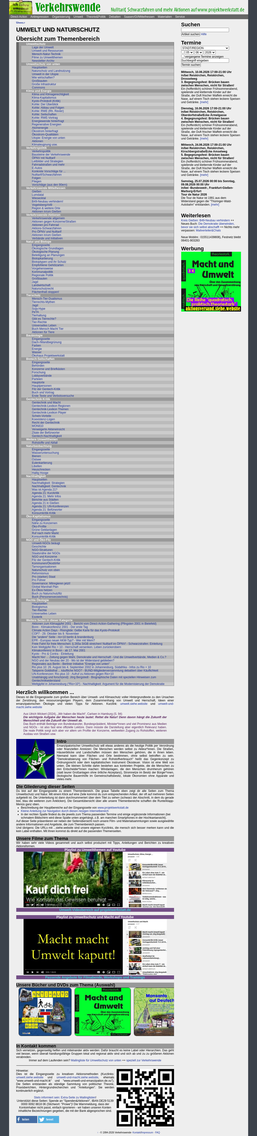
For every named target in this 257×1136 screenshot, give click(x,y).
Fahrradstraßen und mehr (48, 164)
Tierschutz (33, 295)
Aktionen (37, 141)
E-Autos (37, 168)
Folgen (36, 178)
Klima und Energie (38, 91)
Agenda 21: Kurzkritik (45, 493)
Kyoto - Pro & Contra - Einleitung (53, 653)
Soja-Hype (38, 308)
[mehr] (204, 102)
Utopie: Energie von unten (48, 138)
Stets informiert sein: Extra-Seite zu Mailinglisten (64, 1097)
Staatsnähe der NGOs (46, 553)
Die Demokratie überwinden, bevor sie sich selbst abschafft (208, 225)
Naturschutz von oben (46, 570)
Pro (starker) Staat (43, 576)
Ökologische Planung (45, 251)
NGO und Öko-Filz (38, 540)
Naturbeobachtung (39, 446)
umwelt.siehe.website (134, 703)
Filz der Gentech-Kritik (46, 389)
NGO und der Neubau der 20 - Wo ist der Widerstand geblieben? (73, 660)
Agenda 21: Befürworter (47, 509)
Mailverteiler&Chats (208, 230)
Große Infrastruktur (44, 84)
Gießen (36, 191)
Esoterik (37, 617)
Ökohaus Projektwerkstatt (48, 355)
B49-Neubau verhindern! (47, 201)
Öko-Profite (39, 526)
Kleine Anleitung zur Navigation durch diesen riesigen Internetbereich (65, 811)
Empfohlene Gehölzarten (48, 265)
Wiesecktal (39, 198)
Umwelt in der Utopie (45, 74)
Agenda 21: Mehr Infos (46, 496)
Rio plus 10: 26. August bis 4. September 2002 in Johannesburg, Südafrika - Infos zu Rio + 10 (91, 667)
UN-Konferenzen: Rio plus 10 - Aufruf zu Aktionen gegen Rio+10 (73, 674)
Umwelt (78, 16)
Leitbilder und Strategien (47, 161)
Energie (37, 349)
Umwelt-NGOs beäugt (46, 543)
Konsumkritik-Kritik (44, 513)
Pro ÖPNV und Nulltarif (46, 231)
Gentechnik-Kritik (38, 399)
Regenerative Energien (46, 124)
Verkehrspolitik (36, 148)
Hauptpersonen (42, 385)
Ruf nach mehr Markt (45, 533)
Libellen (37, 466)
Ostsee (36, 459)
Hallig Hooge (40, 473)
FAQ (157, 1132)
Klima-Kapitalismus (44, 97)
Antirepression (39, 16)
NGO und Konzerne (44, 556)
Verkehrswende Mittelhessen (46, 188)
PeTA (35, 312)
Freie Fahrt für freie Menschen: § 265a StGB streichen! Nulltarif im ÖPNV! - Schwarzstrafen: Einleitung (97, 643)
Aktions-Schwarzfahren (46, 228)
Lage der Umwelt (43, 47)
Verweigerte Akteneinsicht (48, 429)
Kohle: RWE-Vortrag (45, 117)
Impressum (147, 1132)
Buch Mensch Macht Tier (48, 328)
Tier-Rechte (39, 322)
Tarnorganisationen (44, 566)
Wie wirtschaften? (43, 77)
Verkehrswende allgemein (48, 218)
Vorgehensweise (42, 268)
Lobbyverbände (42, 375)
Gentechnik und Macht (46, 402)
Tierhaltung (39, 315)
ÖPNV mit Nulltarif (43, 158)
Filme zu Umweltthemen (47, 57)
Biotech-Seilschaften (40, 359)
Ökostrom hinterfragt (45, 131)
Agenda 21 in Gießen (45, 503)
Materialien (165, 16)
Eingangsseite (41, 245)
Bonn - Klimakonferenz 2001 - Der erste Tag (60, 627)
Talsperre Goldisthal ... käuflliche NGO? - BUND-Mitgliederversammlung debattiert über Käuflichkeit (95, 670)
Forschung (39, 372)
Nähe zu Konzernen (44, 523)
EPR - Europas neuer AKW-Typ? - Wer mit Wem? (63, 640)
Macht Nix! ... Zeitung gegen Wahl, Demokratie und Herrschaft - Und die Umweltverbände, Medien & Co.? (99, 657)
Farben (36, 345)
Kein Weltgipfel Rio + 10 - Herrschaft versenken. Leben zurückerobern (76, 647)
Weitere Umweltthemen (42, 439)
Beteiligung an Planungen (48, 255)
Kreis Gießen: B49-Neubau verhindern (205, 220)
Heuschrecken (41, 469)
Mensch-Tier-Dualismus (47, 298)
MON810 (38, 426)
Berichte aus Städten (45, 499)
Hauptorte (38, 382)
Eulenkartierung (42, 462)
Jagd (35, 282)
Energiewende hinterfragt (48, 121)
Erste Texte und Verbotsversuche (53, 395)
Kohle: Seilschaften (44, 114)
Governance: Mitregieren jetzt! (51, 583)
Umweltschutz (36, 44)
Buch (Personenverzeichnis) (50, 597)
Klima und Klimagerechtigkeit (50, 94)
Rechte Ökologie (37, 600)
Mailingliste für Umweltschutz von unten (96, 1060)
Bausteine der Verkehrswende (51, 154)
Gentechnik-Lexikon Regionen (51, 406)
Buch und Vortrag (43, 392)
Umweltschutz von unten (43, 64)
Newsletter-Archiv (43, 60)
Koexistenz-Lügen (43, 419)
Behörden (38, 365)
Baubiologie (34, 335)
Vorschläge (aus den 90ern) (49, 184)
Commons (38, 87)
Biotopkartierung (42, 258)
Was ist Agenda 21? (44, 489)
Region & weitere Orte (46, 208)
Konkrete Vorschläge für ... (49, 171)
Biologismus (40, 607)
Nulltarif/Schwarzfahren (47, 174)
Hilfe (204, 34)
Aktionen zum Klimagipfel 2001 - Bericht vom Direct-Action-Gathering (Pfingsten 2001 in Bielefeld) (94, 623)
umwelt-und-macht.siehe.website (77, 1077)
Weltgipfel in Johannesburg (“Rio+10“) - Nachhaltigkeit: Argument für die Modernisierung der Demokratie (98, 684)
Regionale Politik (42, 275)
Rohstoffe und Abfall (45, 442)
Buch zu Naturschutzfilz (47, 593)
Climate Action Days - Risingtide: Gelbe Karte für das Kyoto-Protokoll (76, 630)
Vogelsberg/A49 (42, 205)
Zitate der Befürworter (46, 432)
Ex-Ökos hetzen (42, 590)
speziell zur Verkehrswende (143, 1060)
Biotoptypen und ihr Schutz (49, 261)
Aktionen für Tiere (43, 332)
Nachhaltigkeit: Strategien (48, 483)
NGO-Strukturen (42, 550)
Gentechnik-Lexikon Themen (50, 409)
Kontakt (137, 1132)
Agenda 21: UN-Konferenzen (50, 506)
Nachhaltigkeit (36, 476)
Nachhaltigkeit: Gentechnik (49, 486)
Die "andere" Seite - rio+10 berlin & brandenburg (63, 637)
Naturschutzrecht (43, 288)
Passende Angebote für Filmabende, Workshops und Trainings (95, 977)
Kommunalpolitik (42, 272)
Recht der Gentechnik (46, 422)
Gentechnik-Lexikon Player (49, 412)
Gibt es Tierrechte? (44, 318)
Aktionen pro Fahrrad (45, 225)
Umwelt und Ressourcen (47, 50)
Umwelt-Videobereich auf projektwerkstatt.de (95, 910)
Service (180, 16)
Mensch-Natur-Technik (46, 54)
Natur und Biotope (38, 241)
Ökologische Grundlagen (48, 248)
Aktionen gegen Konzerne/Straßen (54, 221)
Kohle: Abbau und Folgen (48, 107)
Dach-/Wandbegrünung (47, 342)
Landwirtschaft (41, 285)
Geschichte (39, 546)
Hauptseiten (39, 67)
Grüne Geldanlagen (44, 530)
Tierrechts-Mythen (43, 302)
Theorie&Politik (96, 16)
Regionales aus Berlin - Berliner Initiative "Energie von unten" (71, 664)
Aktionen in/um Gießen (46, 211)
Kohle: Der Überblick (45, 104)
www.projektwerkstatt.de (113, 807)
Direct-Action (19, 16)
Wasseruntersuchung (45, 452)
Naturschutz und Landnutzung (51, 71)
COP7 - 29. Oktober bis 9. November (55, 633)
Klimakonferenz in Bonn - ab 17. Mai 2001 (58, 650)
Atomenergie (40, 127)
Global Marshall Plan (45, 586)
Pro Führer (39, 580)
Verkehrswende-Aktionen (43, 215)
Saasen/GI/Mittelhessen (139, 16)
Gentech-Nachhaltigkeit (47, 436)
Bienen (36, 456)
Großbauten (39, 81)
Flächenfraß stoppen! (45, 292)
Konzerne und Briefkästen (48, 369)
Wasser (37, 352)
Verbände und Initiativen (47, 238)
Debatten (115, 16)
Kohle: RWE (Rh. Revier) (48, 111)
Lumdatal (38, 194)
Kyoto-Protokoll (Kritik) (46, 101)
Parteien (37, 379)
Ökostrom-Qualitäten (45, 134)
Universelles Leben (44, 325)
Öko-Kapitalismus (38, 516)
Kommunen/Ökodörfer (46, 563)
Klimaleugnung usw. (45, 144)
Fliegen (36, 181)
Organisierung (61, 16)
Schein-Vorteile (41, 416)
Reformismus (40, 573)
